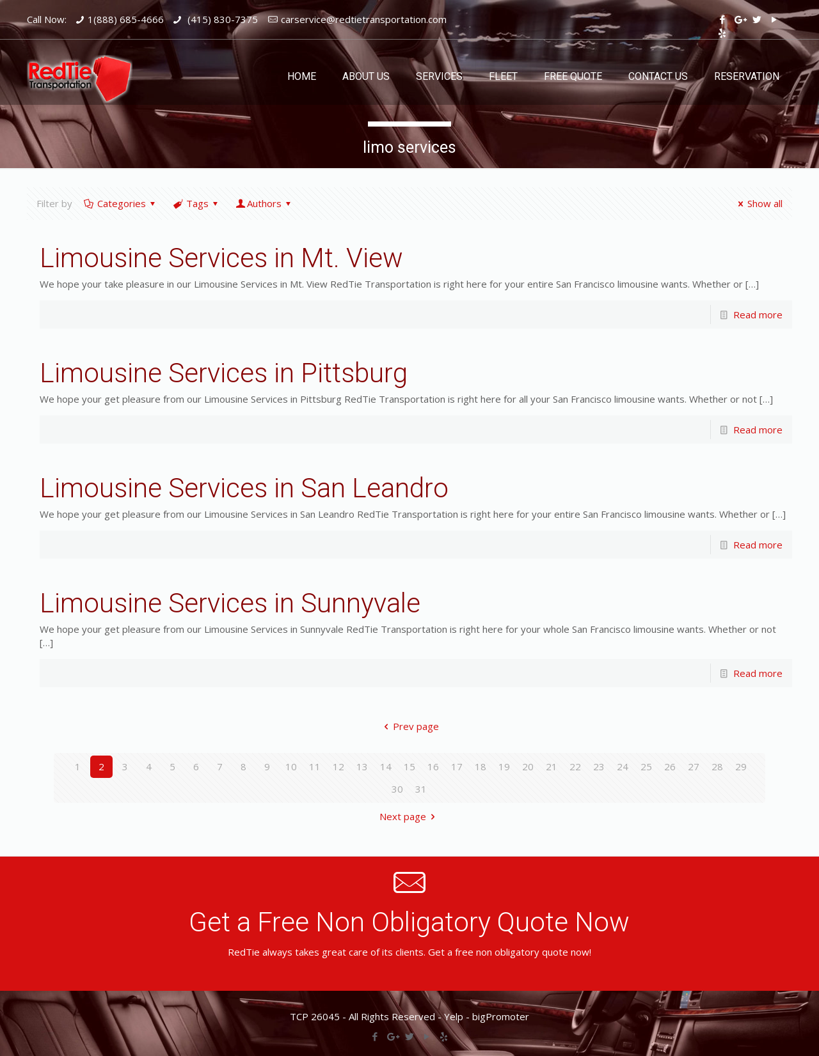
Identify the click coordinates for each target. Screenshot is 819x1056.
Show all (758, 203)
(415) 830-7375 (221, 19)
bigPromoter (500, 1016)
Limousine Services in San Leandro (244, 488)
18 (480, 766)
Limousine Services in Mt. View (221, 258)
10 (291, 766)
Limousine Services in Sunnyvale (230, 603)
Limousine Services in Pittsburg (224, 373)
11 (315, 766)
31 (421, 788)
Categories (120, 203)
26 (670, 766)
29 (741, 766)
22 (575, 766)
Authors (264, 203)
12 (338, 766)
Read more (758, 314)
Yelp (453, 1016)
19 (504, 766)
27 (693, 766)
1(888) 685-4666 (126, 19)
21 (551, 766)
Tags (196, 203)
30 (397, 788)
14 (386, 766)
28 (717, 766)
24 (622, 766)
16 (433, 766)
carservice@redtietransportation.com (364, 19)
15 (409, 766)
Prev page (409, 726)
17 (457, 766)
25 (646, 766)
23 (599, 766)
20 (528, 766)
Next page (409, 816)
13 (362, 766)
